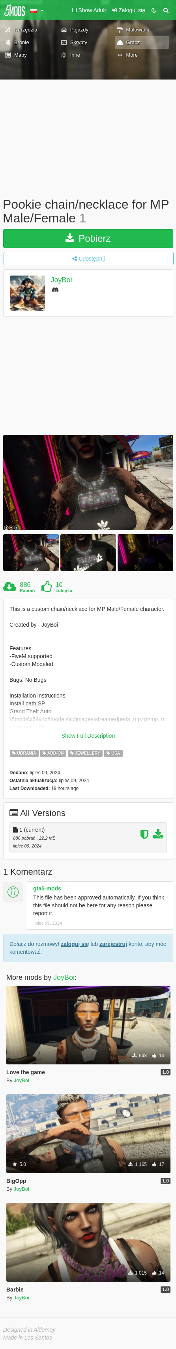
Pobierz (88, 238)
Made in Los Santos (27, 1337)
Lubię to (63, 590)
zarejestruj (113, 944)
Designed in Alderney (29, 1330)
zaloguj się (75, 944)
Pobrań (27, 590)
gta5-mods (47, 888)
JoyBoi (61, 280)
